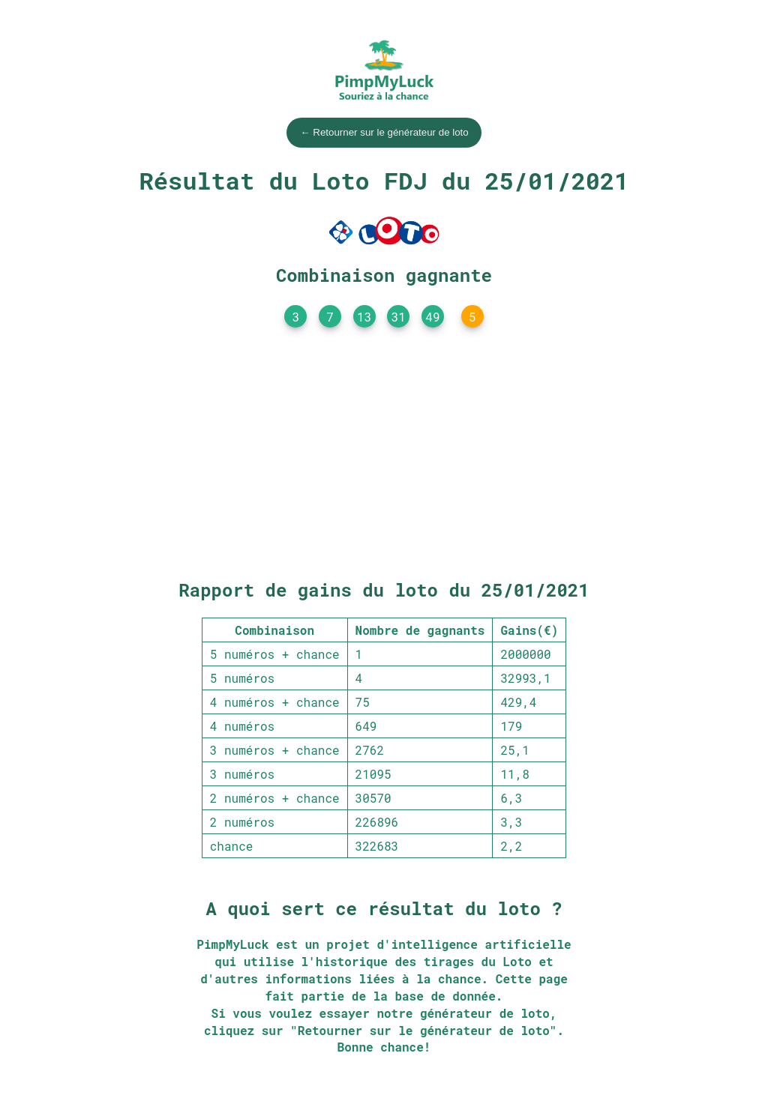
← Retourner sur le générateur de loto (384, 132)
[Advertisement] (384, 457)
